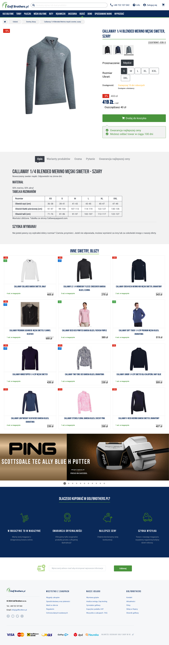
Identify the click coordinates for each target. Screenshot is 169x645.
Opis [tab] (39, 159)
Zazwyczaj (131, 85)
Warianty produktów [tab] (58, 159)
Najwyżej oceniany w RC (116, 635)
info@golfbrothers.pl (19, 610)
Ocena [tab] (78, 159)
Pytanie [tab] (90, 159)
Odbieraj (122, 568)
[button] (64, 483)
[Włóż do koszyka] (134, 118)
